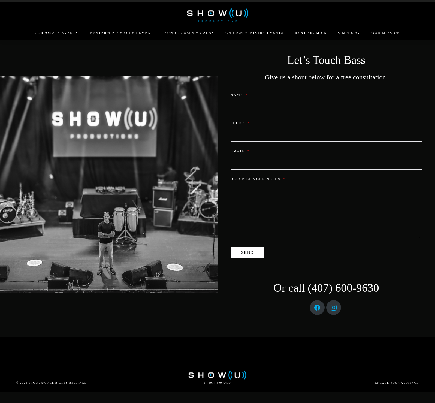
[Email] (325, 163)
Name (238, 95)
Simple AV (349, 33)
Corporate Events (56, 33)
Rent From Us (311, 33)
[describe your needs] (325, 211)
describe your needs (257, 179)
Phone (239, 123)
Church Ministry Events (254, 33)
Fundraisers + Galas (189, 33)
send (246, 252)
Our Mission (385, 33)
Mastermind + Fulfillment (121, 33)
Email (239, 151)
